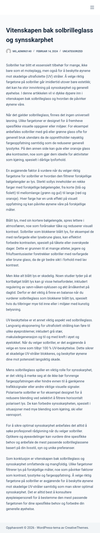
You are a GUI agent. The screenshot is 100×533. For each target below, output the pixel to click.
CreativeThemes (76, 528)
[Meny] (92, 7)
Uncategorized (73, 51)
